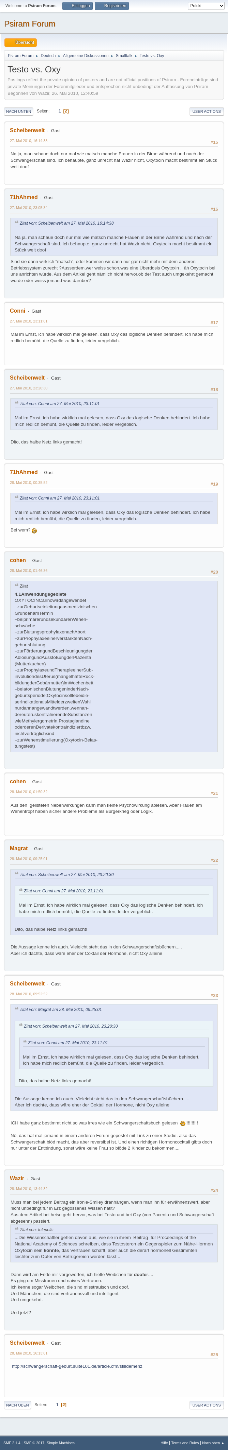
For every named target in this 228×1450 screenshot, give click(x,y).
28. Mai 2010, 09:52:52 (28, 994)
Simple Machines (61, 1443)
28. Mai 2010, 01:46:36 (28, 571)
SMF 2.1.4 (11, 1443)
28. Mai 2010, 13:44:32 (28, 1189)
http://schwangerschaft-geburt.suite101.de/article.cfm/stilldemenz (77, 1366)
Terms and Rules (185, 1443)
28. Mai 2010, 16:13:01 (28, 1353)
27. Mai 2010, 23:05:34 (28, 208)
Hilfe (164, 1443)
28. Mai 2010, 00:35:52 (28, 483)
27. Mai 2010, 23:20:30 (28, 388)
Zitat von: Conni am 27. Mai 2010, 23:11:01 (60, 403)
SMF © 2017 (34, 1443)
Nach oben (17, 1405)
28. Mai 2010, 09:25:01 (28, 859)
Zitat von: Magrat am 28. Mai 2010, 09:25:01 (61, 1009)
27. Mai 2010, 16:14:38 (28, 141)
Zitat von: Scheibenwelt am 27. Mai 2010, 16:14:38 (66, 223)
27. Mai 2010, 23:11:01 (28, 321)
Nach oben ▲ (213, 1443)
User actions (207, 111)
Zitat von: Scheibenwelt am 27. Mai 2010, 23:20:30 (66, 874)
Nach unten (18, 111)
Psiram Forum (30, 23)
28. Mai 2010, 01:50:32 (28, 792)
